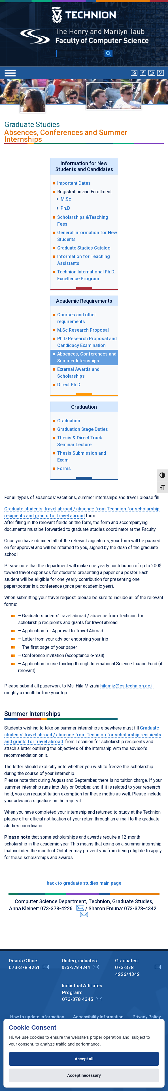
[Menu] (10, 73)
